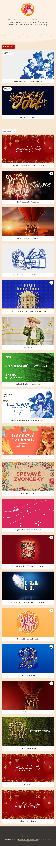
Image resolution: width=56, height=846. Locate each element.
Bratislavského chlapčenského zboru (28, 839)
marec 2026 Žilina (8, 53)
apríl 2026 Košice (7, 89)
